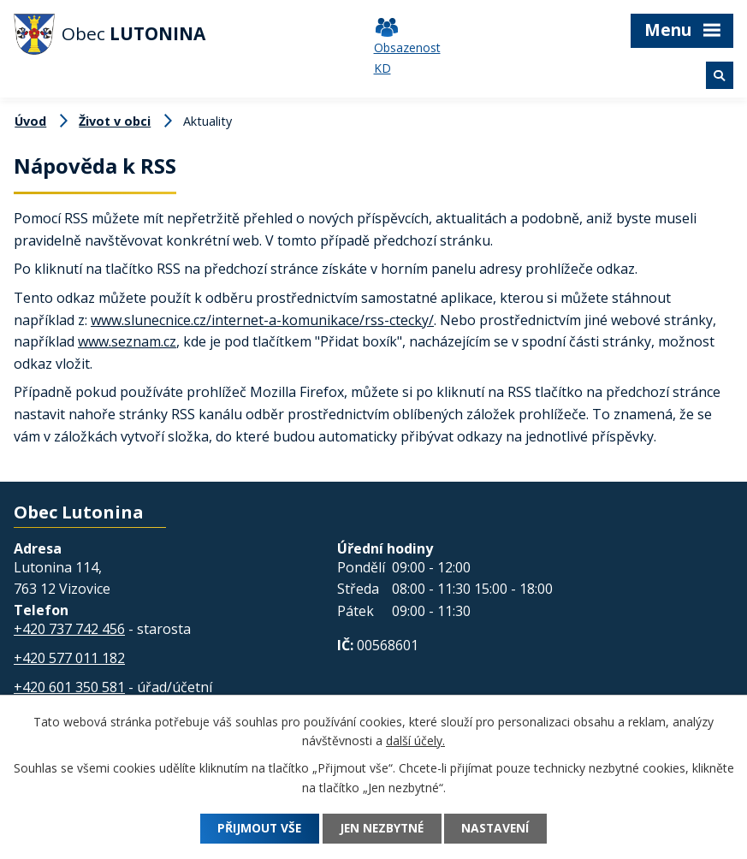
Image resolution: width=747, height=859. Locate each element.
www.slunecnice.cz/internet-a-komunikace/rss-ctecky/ (262, 320)
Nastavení (499, 828)
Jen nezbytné (381, 828)
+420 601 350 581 (69, 687)
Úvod (30, 121)
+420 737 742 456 (69, 628)
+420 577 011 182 (69, 658)
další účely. (415, 741)
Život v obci (115, 121)
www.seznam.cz (127, 341)
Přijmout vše (256, 828)
